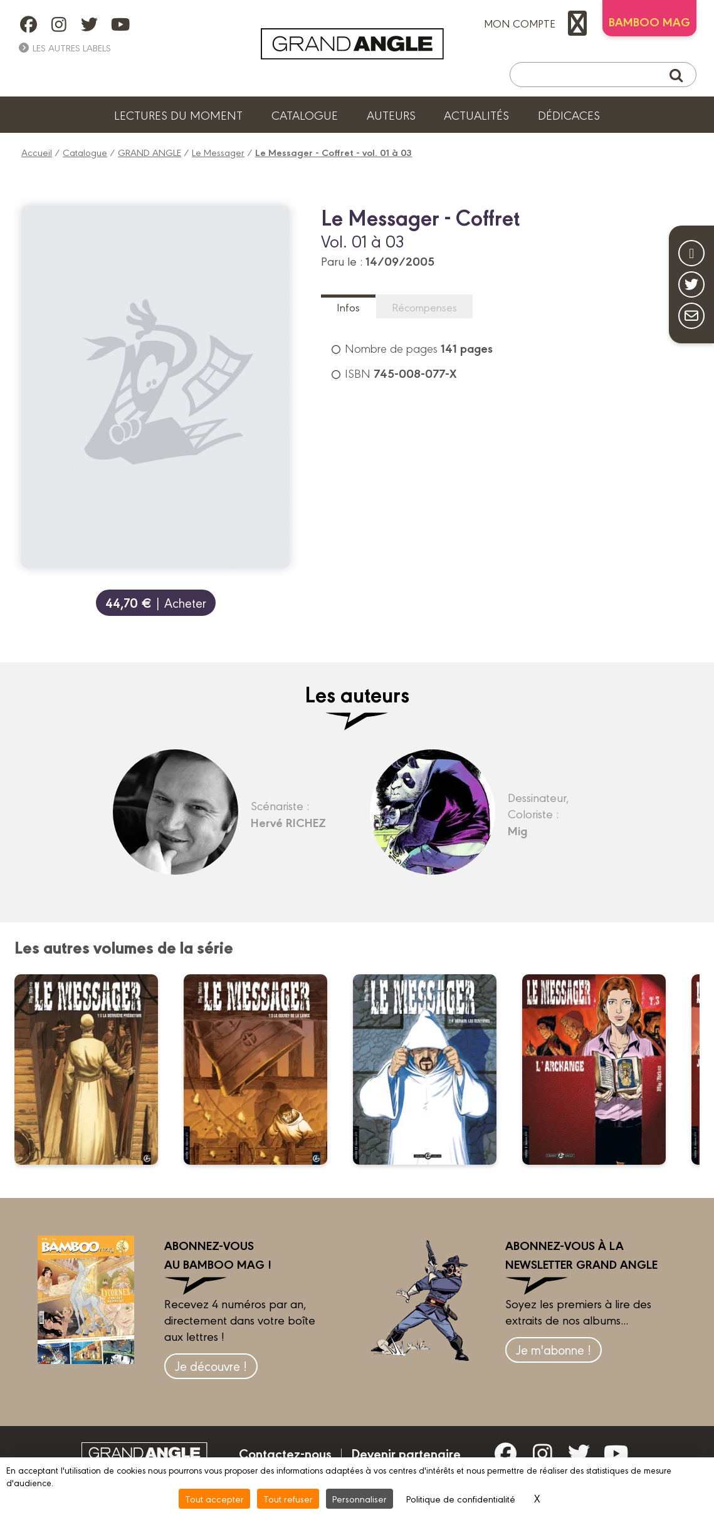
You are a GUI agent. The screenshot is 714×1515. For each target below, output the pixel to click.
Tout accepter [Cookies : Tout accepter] (214, 1498)
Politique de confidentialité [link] (460, 1498)
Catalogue (304, 115)
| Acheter (155, 602)
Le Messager (218, 152)
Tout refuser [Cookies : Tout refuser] (288, 1498)
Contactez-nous (285, 1453)
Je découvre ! (211, 1365)
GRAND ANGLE (149, 152)
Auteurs (391, 115)
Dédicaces (569, 115)
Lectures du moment (178, 115)
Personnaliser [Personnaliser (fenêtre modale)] (359, 1498)
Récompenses (424, 306)
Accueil (36, 152)
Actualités (476, 115)
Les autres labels (64, 47)
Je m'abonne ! (553, 1349)
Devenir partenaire (406, 1453)
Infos (348, 306)
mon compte (538, 23)
